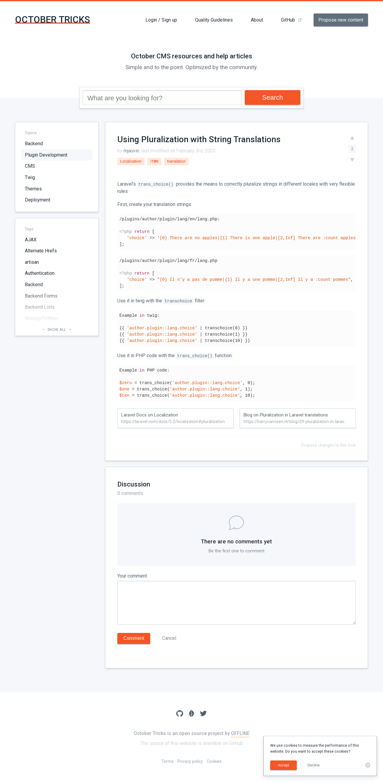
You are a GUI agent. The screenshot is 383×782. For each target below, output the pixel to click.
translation (176, 161)
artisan (32, 262)
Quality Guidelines (214, 20)
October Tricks (52, 19)
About (257, 20)
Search (272, 97)
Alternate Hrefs (41, 251)
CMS (30, 166)
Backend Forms (41, 296)
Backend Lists (40, 307)
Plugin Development (46, 155)
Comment (133, 638)
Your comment (132, 576)
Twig (30, 177)
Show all (56, 330)
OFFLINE (240, 733)
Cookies (214, 761)
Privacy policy (190, 761)
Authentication (39, 273)
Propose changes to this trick (328, 445)
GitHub (288, 20)
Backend (34, 143)
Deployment (37, 200)
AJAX (31, 240)
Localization (131, 161)
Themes (33, 189)
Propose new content (340, 20)
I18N (154, 161)
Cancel (169, 638)
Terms (167, 761)
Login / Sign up (161, 20)
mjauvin (131, 151)
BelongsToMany (42, 318)
